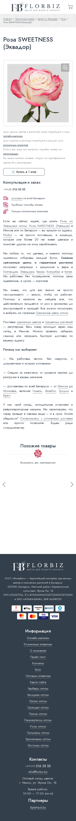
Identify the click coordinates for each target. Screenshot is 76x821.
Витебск (50, 391)
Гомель (37, 391)
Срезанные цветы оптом (52, 313)
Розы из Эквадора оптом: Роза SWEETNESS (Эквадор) (38, 223)
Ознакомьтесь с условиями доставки (46, 418)
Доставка (16, 198)
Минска (63, 386)
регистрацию (10, 154)
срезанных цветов (29, 322)
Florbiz (7, 235)
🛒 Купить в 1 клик (24, 172)
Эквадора (27, 271)
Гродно (64, 391)
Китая (68, 271)
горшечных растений (59, 322)
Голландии (10, 271)
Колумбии (53, 271)
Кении (40, 271)
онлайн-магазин (13, 136)
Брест (7, 395)
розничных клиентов (15, 145)
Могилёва (9, 391)
